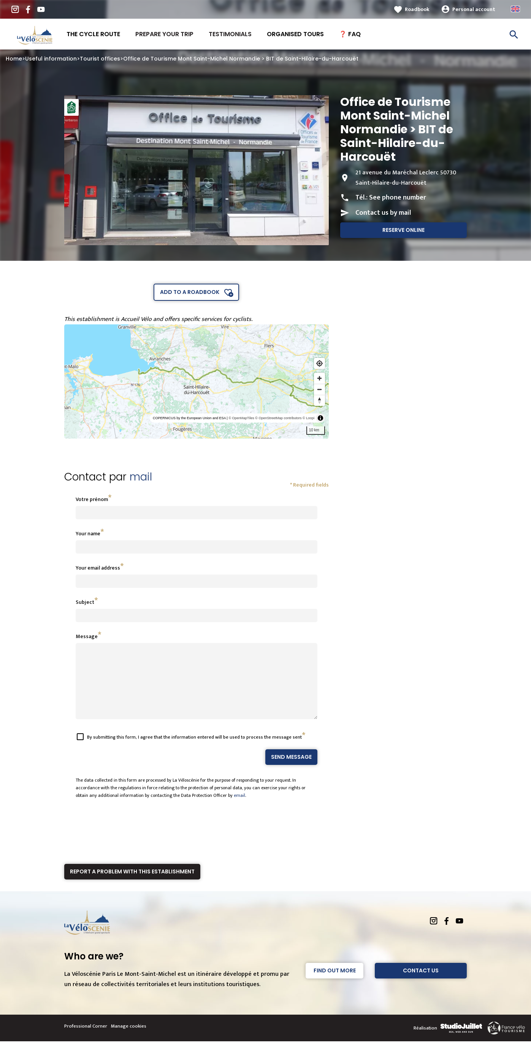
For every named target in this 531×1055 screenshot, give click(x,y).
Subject (85, 602)
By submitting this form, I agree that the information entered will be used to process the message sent (194, 751)
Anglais (515, 9)
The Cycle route (93, 34)
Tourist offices (100, 58)
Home (14, 58)
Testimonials (230, 34)
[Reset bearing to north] (319, 400)
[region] (196, 381)
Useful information (51, 58)
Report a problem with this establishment (132, 885)
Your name (88, 533)
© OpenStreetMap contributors (278, 418)
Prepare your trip (164, 34)
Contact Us (421, 984)
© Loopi (308, 418)
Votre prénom (92, 499)
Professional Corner (85, 1040)
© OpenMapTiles (241, 418)
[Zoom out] (319, 389)
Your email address (98, 567)
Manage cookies (128, 1040)
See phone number (397, 197)
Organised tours (295, 34)
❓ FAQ (350, 34)
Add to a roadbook (189, 292)
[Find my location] (319, 363)
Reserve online (403, 230)
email (239, 809)
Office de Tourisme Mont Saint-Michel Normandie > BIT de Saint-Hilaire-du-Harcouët (240, 58)
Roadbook (417, 9)
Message (87, 636)
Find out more (335, 984)
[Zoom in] (319, 378)
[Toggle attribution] (320, 418)
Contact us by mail (383, 213)
